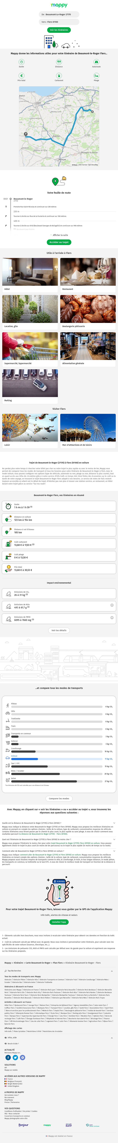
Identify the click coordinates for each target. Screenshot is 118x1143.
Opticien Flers (98, 1016)
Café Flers (21, 1019)
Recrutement (9, 1097)
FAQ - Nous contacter (12, 1114)
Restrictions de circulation (52, 1031)
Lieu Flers (63, 1016)
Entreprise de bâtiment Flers (61, 1005)
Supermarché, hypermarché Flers (34, 1016)
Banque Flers (15, 1016)
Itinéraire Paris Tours (20, 995)
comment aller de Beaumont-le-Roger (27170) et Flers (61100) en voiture (50, 855)
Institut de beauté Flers (96, 1011)
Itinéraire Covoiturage (87, 980)
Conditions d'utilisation (13, 1111)
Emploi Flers (58, 1011)
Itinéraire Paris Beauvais (22, 998)
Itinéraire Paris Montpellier (40, 995)
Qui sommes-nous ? (12, 1095)
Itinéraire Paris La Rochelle (87, 995)
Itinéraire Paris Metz (79, 998)
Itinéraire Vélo (32, 980)
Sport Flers (109, 1008)
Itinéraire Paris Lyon (48, 990)
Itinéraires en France (31, 990)
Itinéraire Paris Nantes (87, 992)
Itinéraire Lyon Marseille (61, 998)
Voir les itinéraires (59, 30)
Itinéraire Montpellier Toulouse (63, 995)
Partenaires (15, 1102)
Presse (7, 1102)
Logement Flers (52, 1021)
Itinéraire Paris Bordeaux (86, 990)
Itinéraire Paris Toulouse (52, 992)
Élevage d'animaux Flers (35, 1019)
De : (56, 14)
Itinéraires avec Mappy (13, 990)
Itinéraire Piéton (19, 980)
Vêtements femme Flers (24, 1013)
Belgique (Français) (13, 1081)
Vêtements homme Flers (78, 1021)
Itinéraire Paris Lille (17, 992)
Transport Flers (56, 1008)
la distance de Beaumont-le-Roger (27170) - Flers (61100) (43, 834)
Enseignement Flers (95, 1013)
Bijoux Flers (107, 1021)
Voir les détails (59, 630)
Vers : (50, 22)
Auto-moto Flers (100, 1005)
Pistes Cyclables (19, 1031)
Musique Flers (66, 1013)
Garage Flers (33, 1005)
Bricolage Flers (96, 1019)
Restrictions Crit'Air (34, 1031)
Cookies (34, 1111)
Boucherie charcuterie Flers (79, 1019)
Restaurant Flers (21, 1005)
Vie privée (26, 1111)
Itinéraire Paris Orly (33, 992)
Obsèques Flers (43, 1008)
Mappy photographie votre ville (16, 1118)
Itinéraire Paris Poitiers (41, 998)
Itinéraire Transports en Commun (52, 980)
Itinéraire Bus (17, 982)
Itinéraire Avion (29, 982)
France (9, 1079)
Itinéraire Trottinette (44, 982)
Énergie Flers (53, 1016)
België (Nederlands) (13, 1084)
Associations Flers (96, 1008)
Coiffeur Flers (10, 1008)
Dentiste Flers (74, 1016)
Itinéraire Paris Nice (70, 992)
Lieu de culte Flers (37, 1021)
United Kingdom (12, 1086)
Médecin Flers (47, 1011)
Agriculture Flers (95, 1021)
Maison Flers (44, 1005)
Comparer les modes (59, 798)
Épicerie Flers (10, 1024)
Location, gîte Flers (71, 1008)
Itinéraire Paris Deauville (66, 990)
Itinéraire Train (71, 980)
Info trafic (8, 1031)
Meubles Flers (86, 1016)
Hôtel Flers (9, 1005)
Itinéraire (8, 980)
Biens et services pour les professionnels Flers (23, 1011)
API (6, 1068)
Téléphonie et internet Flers (56, 1019)
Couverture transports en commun (17, 1116)
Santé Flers (84, 1008)
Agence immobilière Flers (83, 1005)
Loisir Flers (63, 1021)
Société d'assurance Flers (25, 1008)
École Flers (55, 1013)
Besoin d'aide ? (12, 1044)
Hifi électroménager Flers (19, 1021)
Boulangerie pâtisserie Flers (75, 1011)
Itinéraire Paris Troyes (97, 998)
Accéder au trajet (59, 242)
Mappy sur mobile (11, 1070)
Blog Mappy (9, 1100)
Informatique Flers (42, 1013)
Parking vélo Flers (79, 1013)
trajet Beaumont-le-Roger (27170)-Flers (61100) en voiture (75, 843)
